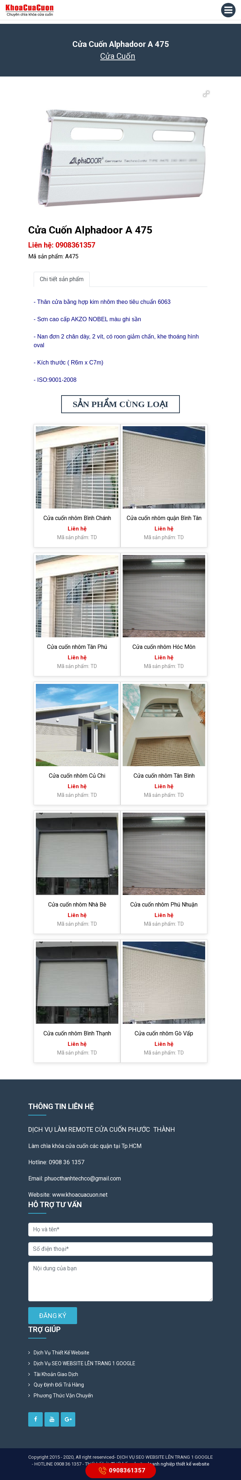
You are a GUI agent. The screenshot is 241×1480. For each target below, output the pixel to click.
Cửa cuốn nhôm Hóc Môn (163, 646)
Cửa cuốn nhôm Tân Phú (77, 646)
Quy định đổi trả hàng (59, 1385)
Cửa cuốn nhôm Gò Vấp (164, 1033)
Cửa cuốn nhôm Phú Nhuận (164, 904)
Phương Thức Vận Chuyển (63, 1395)
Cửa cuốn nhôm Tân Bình (164, 775)
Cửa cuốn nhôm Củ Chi (77, 775)
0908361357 (120, 1471)
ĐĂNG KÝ (52, 1315)
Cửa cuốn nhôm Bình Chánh (77, 518)
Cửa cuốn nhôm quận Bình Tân (164, 518)
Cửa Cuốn (117, 56)
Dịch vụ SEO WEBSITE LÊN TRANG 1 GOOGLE (84, 1363)
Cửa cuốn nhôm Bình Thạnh (77, 1033)
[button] (206, 94)
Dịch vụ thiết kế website (61, 1352)
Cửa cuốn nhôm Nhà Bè (77, 904)
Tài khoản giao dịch (56, 1374)
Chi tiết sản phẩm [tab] (62, 279)
